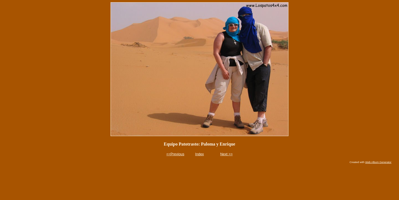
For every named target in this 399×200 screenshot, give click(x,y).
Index (199, 154)
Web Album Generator (378, 162)
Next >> (226, 154)
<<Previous (175, 154)
